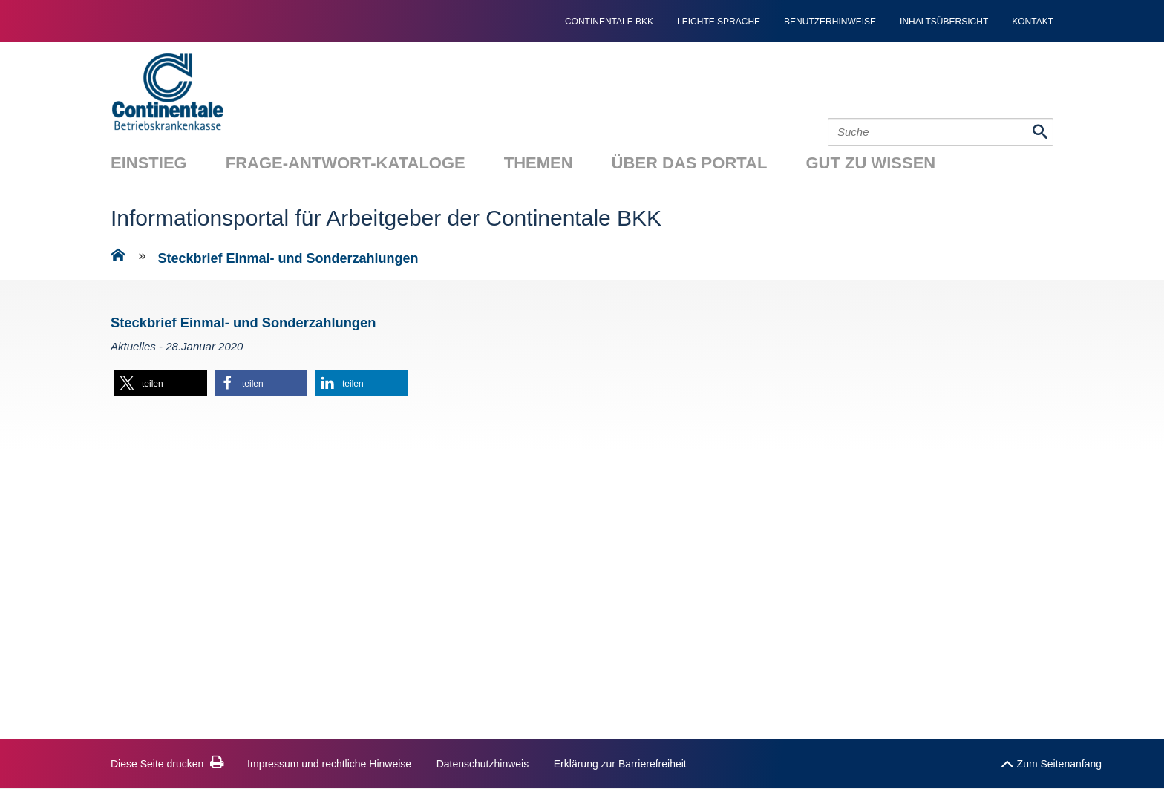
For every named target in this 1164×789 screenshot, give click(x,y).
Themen (538, 163)
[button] (160, 383)
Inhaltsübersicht (944, 21)
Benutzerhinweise (830, 21)
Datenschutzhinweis (482, 764)
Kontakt (1032, 21)
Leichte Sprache (718, 21)
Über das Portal (690, 163)
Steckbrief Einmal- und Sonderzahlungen (288, 258)
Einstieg (149, 163)
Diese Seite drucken (167, 764)
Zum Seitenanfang (1051, 760)
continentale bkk (609, 21)
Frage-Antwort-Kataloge (345, 163)
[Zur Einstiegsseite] (118, 257)
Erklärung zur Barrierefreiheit (620, 764)
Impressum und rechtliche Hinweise (329, 764)
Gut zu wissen (870, 163)
